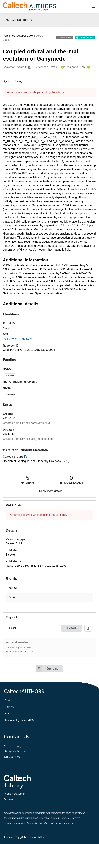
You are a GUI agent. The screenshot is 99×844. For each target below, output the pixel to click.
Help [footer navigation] (7, 713)
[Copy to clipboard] (88, 628)
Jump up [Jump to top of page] (47, 668)
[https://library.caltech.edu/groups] (27, 456)
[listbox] (25, 81)
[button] (49, 597)
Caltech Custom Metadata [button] (25, 450)
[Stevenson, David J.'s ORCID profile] (62, 67)
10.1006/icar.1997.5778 (17, 338)
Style (6, 81)
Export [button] (71, 628)
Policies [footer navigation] (9, 707)
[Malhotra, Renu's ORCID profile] (88, 67)
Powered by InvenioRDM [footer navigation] (19, 720)
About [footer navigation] (8, 700)
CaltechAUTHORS (19, 20)
